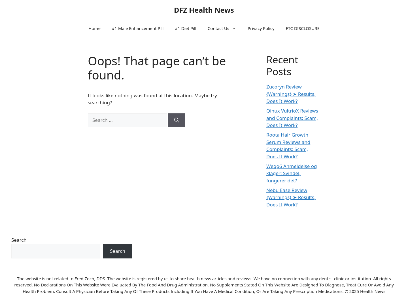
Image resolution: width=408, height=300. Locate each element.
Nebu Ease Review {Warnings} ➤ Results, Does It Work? (291, 197)
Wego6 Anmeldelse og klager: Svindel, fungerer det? (291, 173)
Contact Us (225, 28)
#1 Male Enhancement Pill (137, 28)
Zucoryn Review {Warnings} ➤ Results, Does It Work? (291, 93)
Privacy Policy (261, 28)
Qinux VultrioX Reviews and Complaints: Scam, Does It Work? (292, 117)
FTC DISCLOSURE (303, 28)
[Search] (176, 120)
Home (94, 28)
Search (19, 240)
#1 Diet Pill (185, 28)
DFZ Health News (204, 10)
